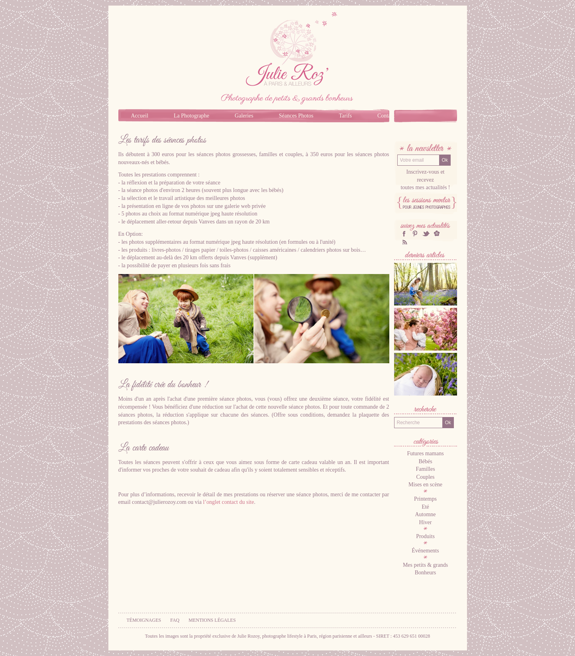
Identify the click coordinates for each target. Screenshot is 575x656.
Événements (425, 551)
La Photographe (191, 116)
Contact (386, 116)
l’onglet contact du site (228, 502)
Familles (425, 469)
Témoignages (144, 620)
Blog (425, 129)
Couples (425, 477)
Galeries (244, 116)
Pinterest (414, 234)
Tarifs (345, 116)
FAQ (174, 620)
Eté (425, 507)
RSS (404, 242)
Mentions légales (211, 620)
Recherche (425, 410)
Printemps (425, 499)
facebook (404, 234)
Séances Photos (296, 116)
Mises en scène (425, 485)
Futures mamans (425, 453)
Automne (425, 514)
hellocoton (436, 234)
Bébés (425, 461)
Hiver (425, 522)
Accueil (140, 116)
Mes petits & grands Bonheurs (425, 569)
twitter (426, 234)
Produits (425, 536)
